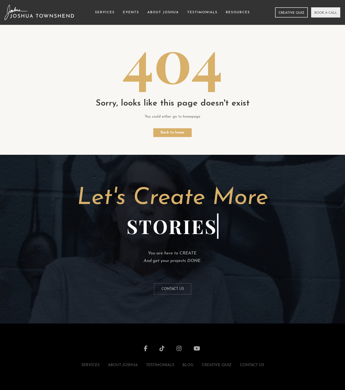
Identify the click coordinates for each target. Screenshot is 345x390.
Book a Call (325, 13)
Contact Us (172, 289)
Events (131, 12)
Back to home (172, 132)
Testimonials (202, 12)
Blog (187, 365)
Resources (238, 12)
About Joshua (163, 12)
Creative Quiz (291, 13)
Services (105, 12)
